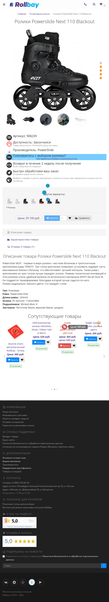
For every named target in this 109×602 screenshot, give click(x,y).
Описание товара (19, 232)
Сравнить (82, 218)
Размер (11, 207)
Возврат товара (10, 436)
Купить (13, 359)
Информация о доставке (15, 415)
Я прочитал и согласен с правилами (50, 558)
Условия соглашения (13, 422)
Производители (11, 464)
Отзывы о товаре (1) (20, 246)
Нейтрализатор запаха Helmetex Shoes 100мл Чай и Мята (42, 328)
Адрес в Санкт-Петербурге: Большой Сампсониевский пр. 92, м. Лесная (38, 486)
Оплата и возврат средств (16, 418)
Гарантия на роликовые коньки (18, 425)
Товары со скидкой (12, 471)
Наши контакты (10, 411)
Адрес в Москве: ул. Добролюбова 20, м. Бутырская (28, 489)
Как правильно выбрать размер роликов (57, 158)
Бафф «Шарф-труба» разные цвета (94, 326)
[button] (102, 4)
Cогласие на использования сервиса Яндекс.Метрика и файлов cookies (38, 446)
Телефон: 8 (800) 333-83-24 (16, 482)
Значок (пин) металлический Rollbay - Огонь (16, 347)
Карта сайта (9, 439)
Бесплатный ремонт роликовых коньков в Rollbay (27, 507)
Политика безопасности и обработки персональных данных (33, 443)
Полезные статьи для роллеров (18, 504)
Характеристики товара (23, 239)
